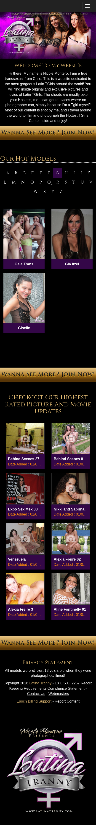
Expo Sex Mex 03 (23, 509)
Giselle (24, 328)
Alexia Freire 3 (20, 609)
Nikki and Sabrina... (71, 509)
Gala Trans (24, 264)
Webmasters (58, 694)
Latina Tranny (40, 683)
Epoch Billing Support (33, 701)
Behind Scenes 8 (68, 459)
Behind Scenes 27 (23, 459)
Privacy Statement (48, 662)
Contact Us (36, 694)
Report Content (67, 701)
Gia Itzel (72, 264)
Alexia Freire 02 (67, 559)
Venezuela (17, 559)
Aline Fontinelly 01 (70, 609)
